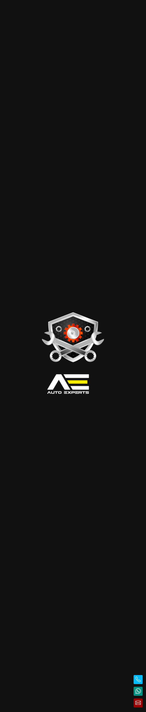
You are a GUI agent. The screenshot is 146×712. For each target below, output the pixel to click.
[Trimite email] (138, 702)
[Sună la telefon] (138, 679)
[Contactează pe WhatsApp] (138, 691)
